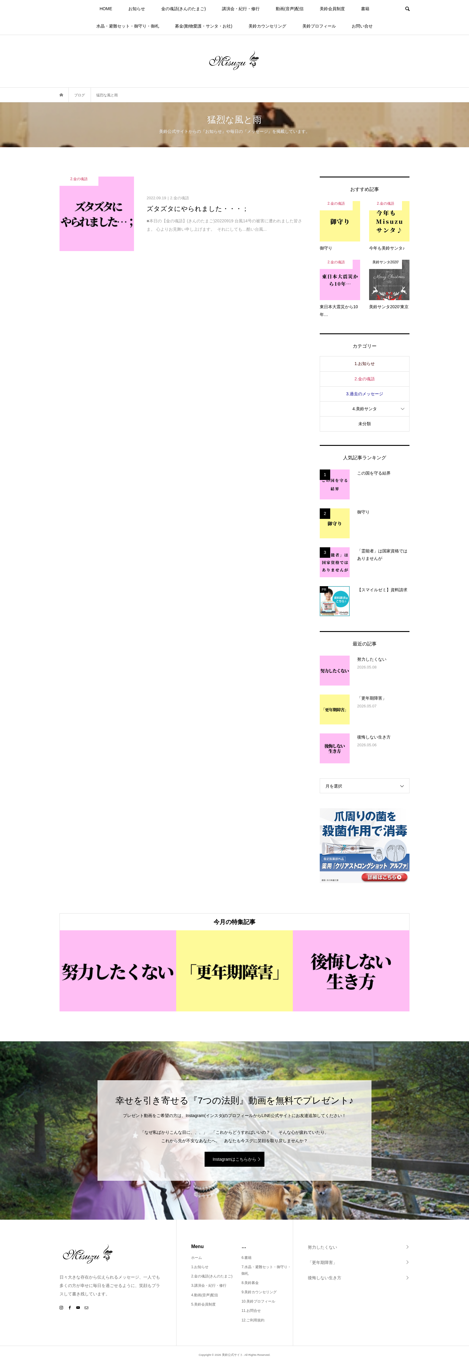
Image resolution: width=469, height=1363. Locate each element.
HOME (106, 8)
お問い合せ (362, 26)
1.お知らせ (364, 363)
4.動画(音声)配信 (204, 1295)
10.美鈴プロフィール (258, 1301)
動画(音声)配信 (290, 8)
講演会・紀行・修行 (241, 8)
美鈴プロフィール (319, 26)
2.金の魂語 (364, 378)
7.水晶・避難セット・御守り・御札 (266, 1270)
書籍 (365, 8)
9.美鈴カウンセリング (259, 1292)
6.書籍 (246, 1258)
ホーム (196, 1258)
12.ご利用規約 (252, 1320)
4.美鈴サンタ (364, 408)
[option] (118, 970)
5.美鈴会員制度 (203, 1304)
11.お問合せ (251, 1311)
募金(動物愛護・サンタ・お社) (203, 26)
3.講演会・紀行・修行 (208, 1285)
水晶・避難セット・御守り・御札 (127, 26)
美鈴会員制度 (332, 8)
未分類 (364, 423)
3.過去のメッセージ (364, 393)
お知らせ (136, 8)
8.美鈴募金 (250, 1283)
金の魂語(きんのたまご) (183, 8)
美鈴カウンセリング (267, 26)
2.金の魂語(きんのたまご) (211, 1276)
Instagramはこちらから (234, 1159)
